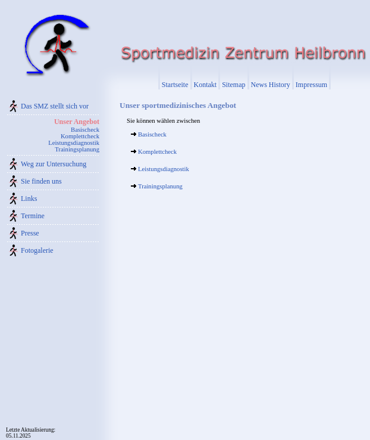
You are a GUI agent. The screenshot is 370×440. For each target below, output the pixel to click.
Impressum (311, 84)
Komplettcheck (80, 136)
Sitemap (233, 84)
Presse (30, 233)
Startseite (175, 84)
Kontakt (205, 84)
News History (270, 84)
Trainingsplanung (77, 149)
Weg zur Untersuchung (53, 164)
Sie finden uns (41, 181)
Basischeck (85, 129)
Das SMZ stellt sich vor (55, 106)
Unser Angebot (76, 121)
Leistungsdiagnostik (73, 143)
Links (29, 198)
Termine (33, 216)
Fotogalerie (37, 250)
